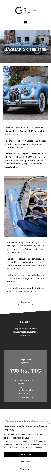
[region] (25, 448)
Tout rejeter (25, 469)
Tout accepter (26, 454)
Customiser (25, 462)
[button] (25, 23)
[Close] (49, 423)
